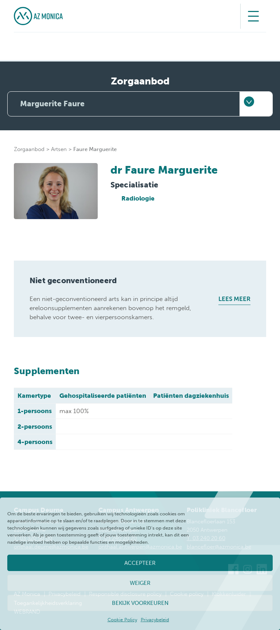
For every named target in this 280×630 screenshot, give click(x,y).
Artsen (59, 149)
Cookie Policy (122, 619)
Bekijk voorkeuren (140, 603)
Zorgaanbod (29, 149)
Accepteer (140, 563)
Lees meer (234, 298)
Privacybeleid (155, 619)
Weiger (140, 583)
